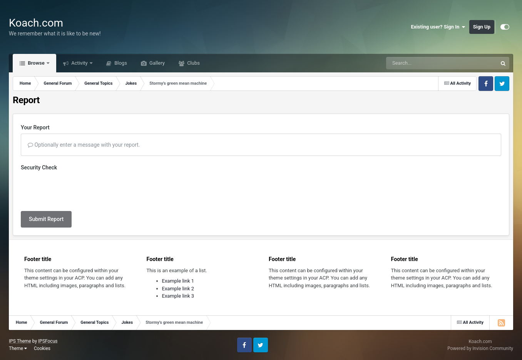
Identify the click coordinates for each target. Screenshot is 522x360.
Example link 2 (178, 288)
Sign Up (481, 27)
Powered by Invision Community (480, 348)
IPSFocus (47, 341)
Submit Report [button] (46, 219)
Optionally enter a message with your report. (84, 145)
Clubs (193, 63)
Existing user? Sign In (438, 27)
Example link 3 (178, 296)
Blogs (120, 63)
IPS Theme (20, 341)
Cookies (42, 348)
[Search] (422, 63)
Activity (79, 63)
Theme (18, 348)
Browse (36, 63)
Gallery (156, 63)
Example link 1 (178, 281)
